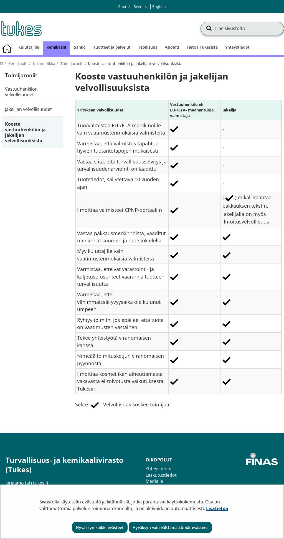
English (159, 6)
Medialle (154, 481)
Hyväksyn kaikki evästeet (100, 527)
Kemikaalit (17, 63)
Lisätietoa (217, 508)
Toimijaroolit (71, 63)
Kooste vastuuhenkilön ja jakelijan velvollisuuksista (25, 132)
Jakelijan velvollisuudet (28, 109)
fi (1, 63)
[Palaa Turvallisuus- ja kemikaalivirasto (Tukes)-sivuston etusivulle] (21, 28)
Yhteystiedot (159, 469)
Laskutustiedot (161, 475)
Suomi (124, 6)
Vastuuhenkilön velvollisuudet (21, 92)
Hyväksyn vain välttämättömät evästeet (170, 527)
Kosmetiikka (43, 63)
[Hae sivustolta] (242, 28)
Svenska (141, 6)
